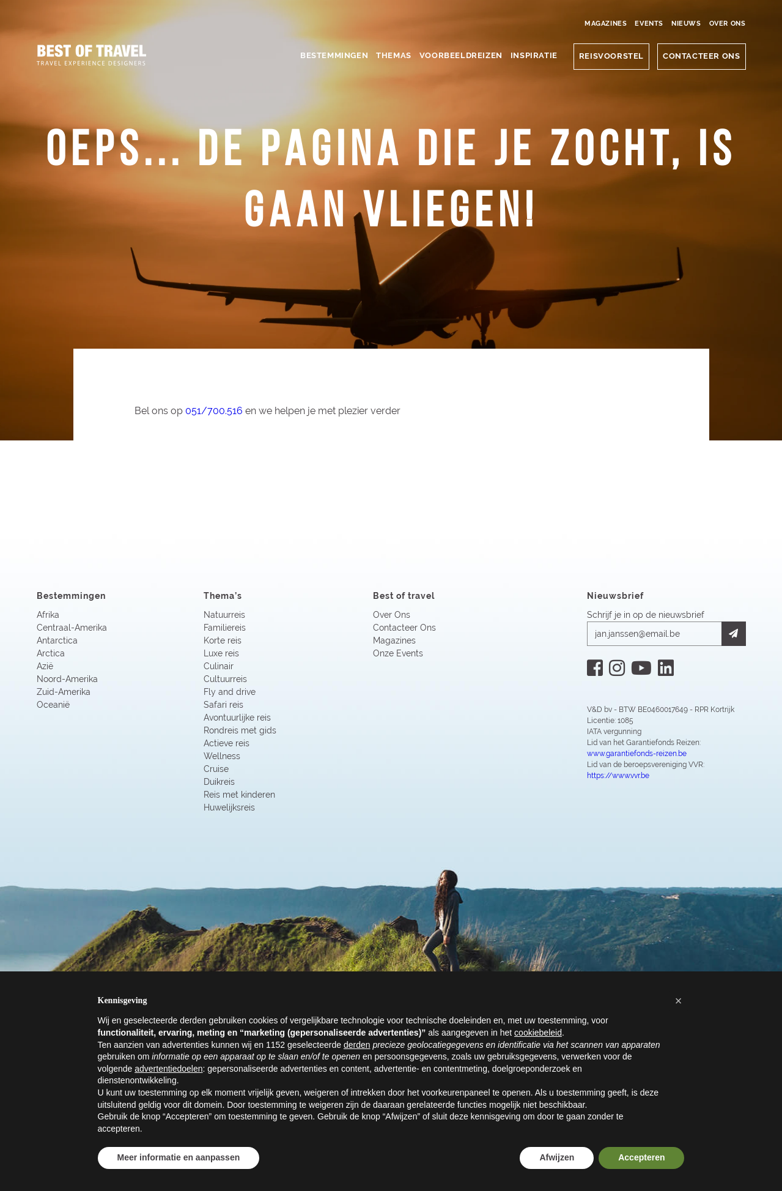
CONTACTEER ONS (701, 56)
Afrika (48, 616)
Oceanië (53, 706)
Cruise (216, 770)
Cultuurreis (225, 680)
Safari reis (223, 706)
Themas (393, 55)
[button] (678, 1001)
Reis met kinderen (239, 796)
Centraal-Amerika (72, 629)
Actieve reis (226, 744)
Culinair (219, 667)
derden (357, 1045)
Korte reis (223, 642)
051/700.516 (214, 411)
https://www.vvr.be (618, 777)
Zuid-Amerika (63, 693)
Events (649, 24)
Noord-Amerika (67, 680)
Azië (45, 667)
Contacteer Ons (404, 629)
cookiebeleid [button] (538, 1032)
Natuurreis (224, 616)
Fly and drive (230, 693)
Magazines (606, 24)
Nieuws (686, 24)
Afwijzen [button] (556, 1157)
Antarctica (57, 642)
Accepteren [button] (641, 1157)
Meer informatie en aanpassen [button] (178, 1157)
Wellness (222, 757)
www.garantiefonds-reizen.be (637, 755)
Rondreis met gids (240, 731)
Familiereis (225, 629)
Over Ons (727, 24)
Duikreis (219, 783)
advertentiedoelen (168, 1069)
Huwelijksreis (229, 809)
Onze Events (398, 654)
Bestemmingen (334, 55)
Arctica (51, 654)
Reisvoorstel (611, 56)
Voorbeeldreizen (461, 55)
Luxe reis (221, 654)
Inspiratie (534, 55)
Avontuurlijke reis (237, 719)
